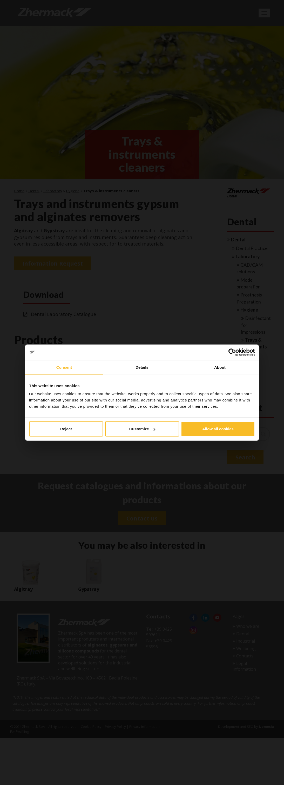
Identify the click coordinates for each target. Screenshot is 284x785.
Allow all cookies (218, 429)
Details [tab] (142, 367)
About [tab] (220, 367)
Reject (66, 429)
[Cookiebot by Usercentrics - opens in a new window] (232, 352)
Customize (142, 429)
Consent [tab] (64, 367)
